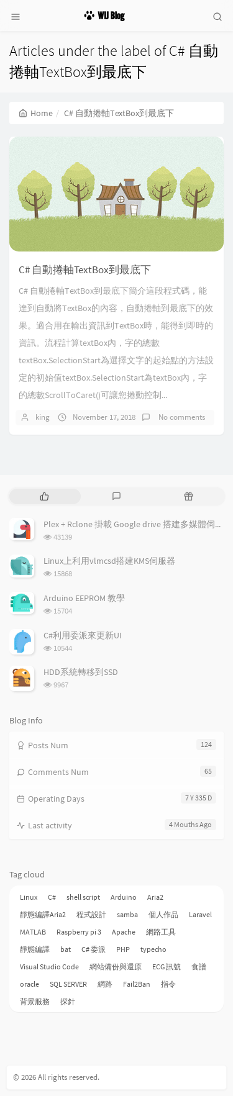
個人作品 (163, 914)
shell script (83, 897)
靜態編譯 (35, 949)
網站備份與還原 (115, 966)
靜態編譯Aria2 (43, 914)
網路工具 (161, 931)
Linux (28, 897)
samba (127, 914)
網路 (105, 984)
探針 (67, 1001)
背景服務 (35, 1001)
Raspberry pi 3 (79, 931)
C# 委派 (93, 949)
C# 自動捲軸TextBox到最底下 (85, 269)
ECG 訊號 (166, 966)
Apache (123, 931)
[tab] (44, 496)
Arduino (124, 897)
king (42, 417)
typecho (153, 949)
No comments (181, 417)
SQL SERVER (68, 984)
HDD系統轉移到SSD (80, 671)
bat (65, 949)
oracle (29, 984)
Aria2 (155, 897)
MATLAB (33, 931)
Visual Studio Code (49, 966)
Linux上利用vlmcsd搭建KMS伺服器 (109, 560)
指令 (168, 984)
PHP (123, 949)
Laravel (200, 914)
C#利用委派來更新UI (82, 635)
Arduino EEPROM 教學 (84, 598)
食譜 (198, 966)
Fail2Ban (136, 984)
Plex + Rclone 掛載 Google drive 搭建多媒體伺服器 (137, 524)
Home (36, 113)
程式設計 (91, 914)
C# (52, 897)
